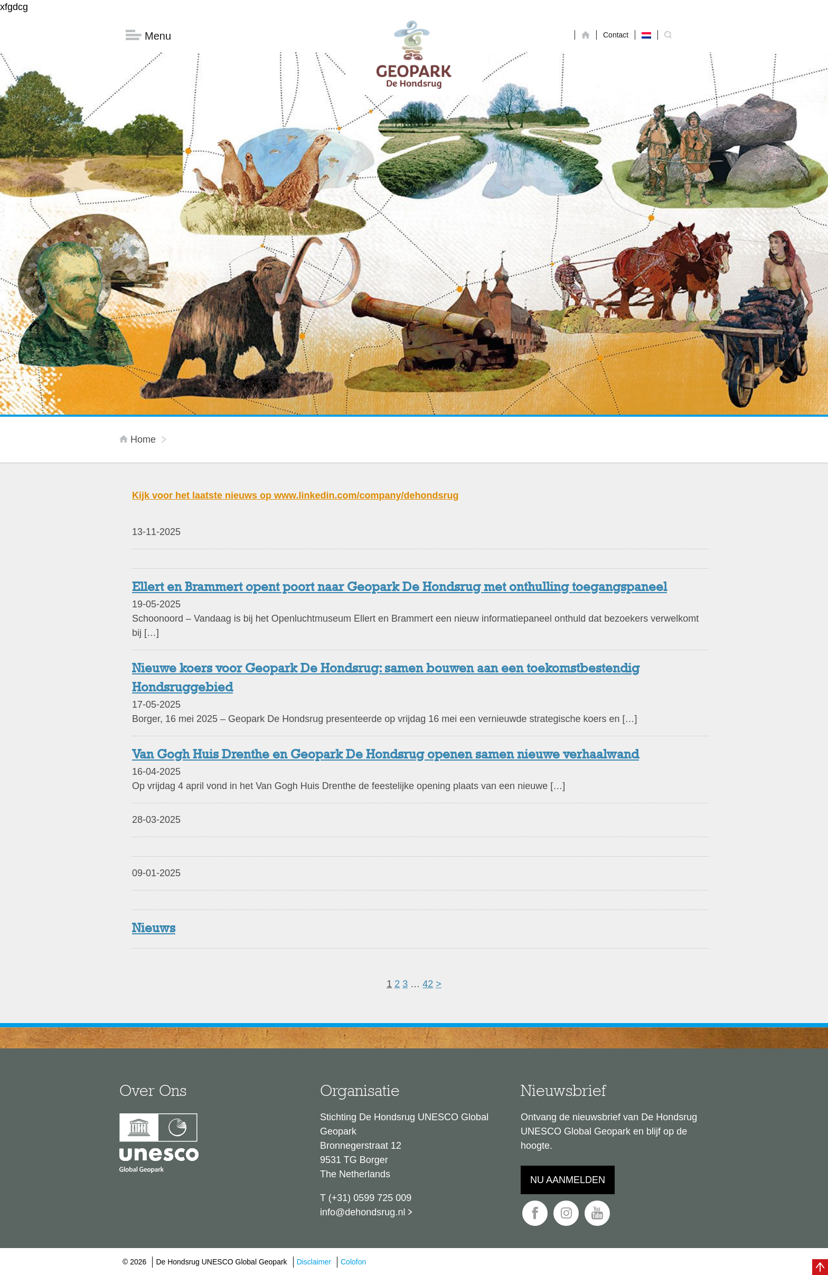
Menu (148, 36)
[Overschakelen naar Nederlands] (646, 35)
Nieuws (153, 929)
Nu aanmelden (567, 1180)
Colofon (353, 1262)
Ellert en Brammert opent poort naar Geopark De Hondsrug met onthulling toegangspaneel (399, 588)
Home (138, 439)
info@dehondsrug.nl (362, 1212)
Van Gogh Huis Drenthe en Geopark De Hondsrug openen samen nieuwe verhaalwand (385, 755)
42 (427, 984)
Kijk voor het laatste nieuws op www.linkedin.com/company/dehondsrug (295, 495)
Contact (615, 35)
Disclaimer (314, 1262)
